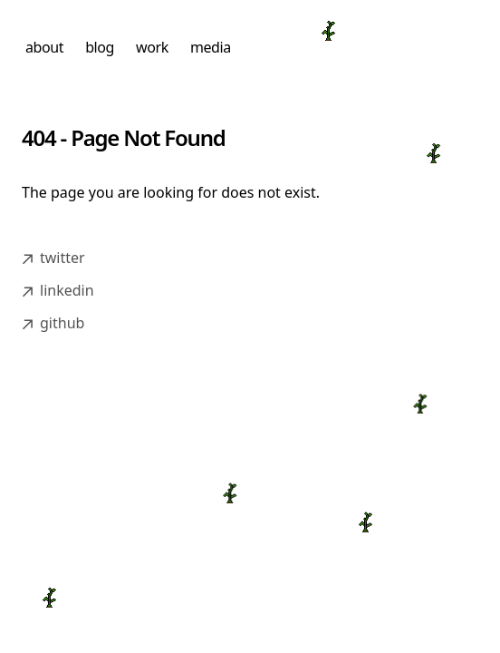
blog (99, 47)
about (44, 47)
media (210, 47)
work (152, 47)
